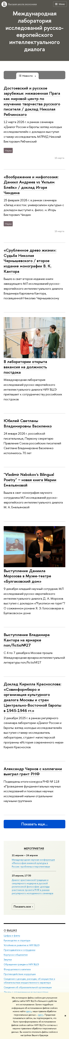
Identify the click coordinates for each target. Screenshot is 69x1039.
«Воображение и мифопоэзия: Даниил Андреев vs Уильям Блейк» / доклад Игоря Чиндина (31, 184)
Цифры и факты (12, 935)
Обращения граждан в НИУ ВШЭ (21, 964)
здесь (28, 1011)
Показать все (24, 906)
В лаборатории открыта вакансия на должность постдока (25, 367)
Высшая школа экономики (22, 4)
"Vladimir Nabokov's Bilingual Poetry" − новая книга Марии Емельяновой (30, 480)
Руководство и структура (17, 940)
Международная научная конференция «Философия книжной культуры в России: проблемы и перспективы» (33, 863)
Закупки (8, 959)
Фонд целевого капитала (17, 969)
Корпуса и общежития (16, 954)
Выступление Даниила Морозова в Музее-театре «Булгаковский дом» (27, 576)
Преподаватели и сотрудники (19, 950)
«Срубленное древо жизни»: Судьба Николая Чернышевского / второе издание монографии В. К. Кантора (30, 260)
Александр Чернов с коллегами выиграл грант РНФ (33, 771)
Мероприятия (34, 848)
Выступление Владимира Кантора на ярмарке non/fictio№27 (27, 640)
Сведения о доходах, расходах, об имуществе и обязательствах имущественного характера (29, 980)
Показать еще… (34, 824)
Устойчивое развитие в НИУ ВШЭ (22, 945)
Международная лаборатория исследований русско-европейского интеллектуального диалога (34, 31)
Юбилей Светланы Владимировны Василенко (28, 423)
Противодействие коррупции (20, 973)
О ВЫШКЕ (10, 930)
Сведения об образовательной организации (28, 987)
